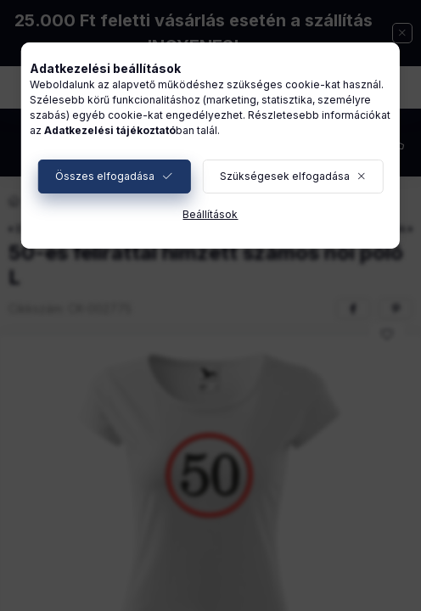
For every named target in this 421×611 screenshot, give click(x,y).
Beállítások (210, 214)
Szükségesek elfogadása (285, 176)
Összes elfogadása (104, 176)
